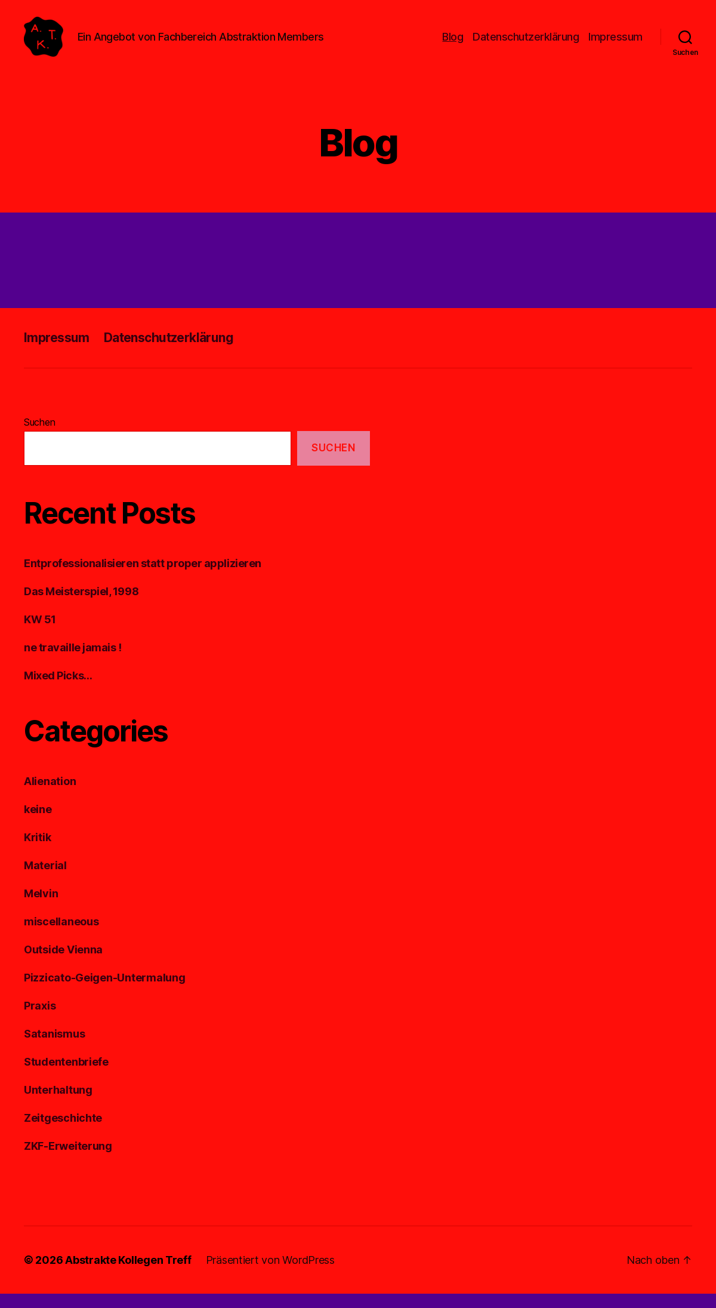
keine (38, 823)
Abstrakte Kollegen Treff (128, 1274)
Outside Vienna (63, 964)
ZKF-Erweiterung (68, 1160)
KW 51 (40, 633)
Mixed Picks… (58, 690)
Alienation (50, 795)
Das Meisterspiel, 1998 (81, 605)
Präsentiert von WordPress (270, 1274)
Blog (452, 43)
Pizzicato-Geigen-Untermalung (104, 992)
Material (45, 879)
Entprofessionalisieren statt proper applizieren (142, 577)
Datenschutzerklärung (526, 43)
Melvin (41, 907)
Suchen (39, 436)
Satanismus (54, 1048)
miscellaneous (61, 936)
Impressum (615, 43)
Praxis (39, 1020)
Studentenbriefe (66, 1076)
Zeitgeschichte (63, 1132)
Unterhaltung (58, 1104)
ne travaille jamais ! (73, 661)
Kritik (37, 851)
